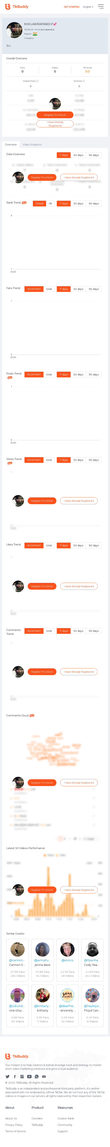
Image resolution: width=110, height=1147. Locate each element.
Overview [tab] (11, 144)
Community (65, 1126)
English (88, 7)
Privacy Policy (14, 1126)
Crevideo (37, 1120)
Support (63, 1132)
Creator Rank (66, 1120)
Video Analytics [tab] (32, 144)
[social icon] (7, 1077)
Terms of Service (15, 1132)
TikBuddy (37, 1126)
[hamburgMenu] (101, 6)
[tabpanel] (55, 591)
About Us (11, 1120)
